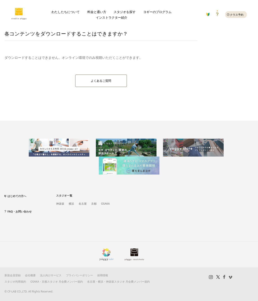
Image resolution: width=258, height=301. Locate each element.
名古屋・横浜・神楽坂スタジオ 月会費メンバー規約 (118, 281)
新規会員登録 (12, 275)
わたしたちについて (65, 12)
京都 (94, 204)
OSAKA (105, 204)
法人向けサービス (51, 275)
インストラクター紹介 (111, 17)
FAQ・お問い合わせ (19, 211)
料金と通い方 (96, 12)
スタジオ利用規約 (15, 281)
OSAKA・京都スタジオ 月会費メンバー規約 (56, 281)
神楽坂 (60, 204)
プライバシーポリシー (79, 275)
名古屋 (83, 204)
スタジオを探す (125, 12)
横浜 (71, 204)
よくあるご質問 (101, 80)
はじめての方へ (16, 196)
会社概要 (30, 275)
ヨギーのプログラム (157, 12)
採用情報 (102, 275)
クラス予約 (236, 15)
